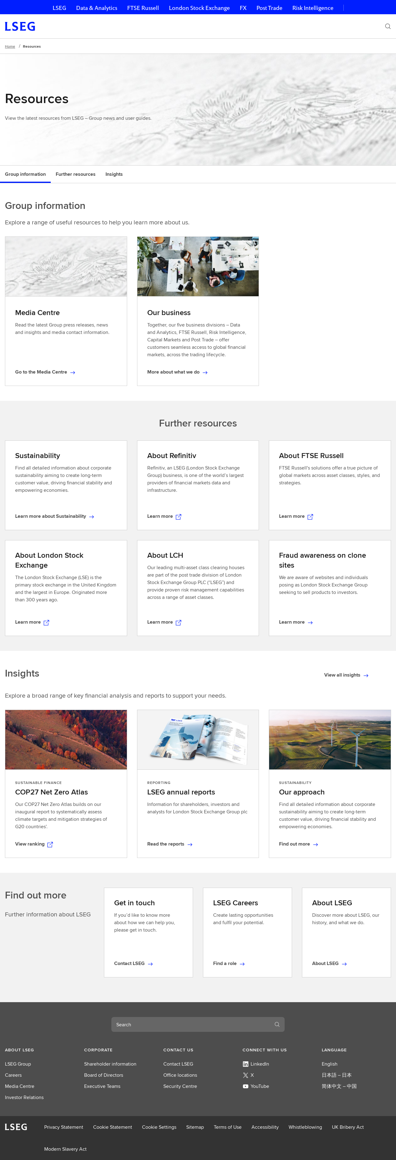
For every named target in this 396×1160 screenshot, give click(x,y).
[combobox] (190, 1024)
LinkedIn (256, 1063)
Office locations (180, 1075)
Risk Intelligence (313, 7)
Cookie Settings (159, 1127)
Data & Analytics (96, 7)
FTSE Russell (143, 7)
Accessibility (265, 1127)
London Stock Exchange (199, 7)
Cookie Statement (112, 1127)
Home (10, 46)
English (330, 1063)
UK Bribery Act (348, 1127)
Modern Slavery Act (65, 1149)
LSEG (59, 7)
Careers (13, 1075)
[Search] (388, 26)
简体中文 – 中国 (339, 1086)
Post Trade (269, 7)
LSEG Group (18, 1063)
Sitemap (195, 1127)
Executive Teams (102, 1086)
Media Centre (19, 1086)
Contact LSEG (178, 1063)
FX (243, 7)
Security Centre (180, 1086)
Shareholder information (110, 1063)
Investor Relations (24, 1097)
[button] (39, 1050)
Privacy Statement (63, 1127)
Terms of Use (228, 1127)
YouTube (256, 1086)
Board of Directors (103, 1075)
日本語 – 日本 (337, 1075)
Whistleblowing (305, 1127)
